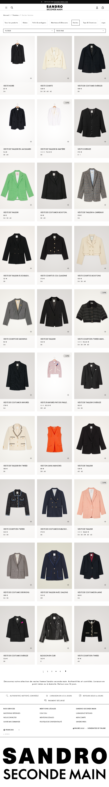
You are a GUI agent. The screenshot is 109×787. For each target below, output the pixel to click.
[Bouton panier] (103, 8)
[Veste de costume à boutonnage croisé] (54, 192)
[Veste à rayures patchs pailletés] (54, 382)
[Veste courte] (54, 65)
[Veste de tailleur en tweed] (17, 445)
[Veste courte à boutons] (91, 255)
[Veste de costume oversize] (91, 65)
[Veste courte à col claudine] (54, 255)
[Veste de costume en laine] (91, 572)
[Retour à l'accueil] (54, 8)
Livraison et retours (84, 713)
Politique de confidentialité (51, 722)
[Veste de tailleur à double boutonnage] (17, 255)
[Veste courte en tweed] (17, 508)
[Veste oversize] (91, 128)
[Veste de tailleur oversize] (91, 382)
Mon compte (81, 717)
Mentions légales (47, 717)
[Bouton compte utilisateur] (97, 8)
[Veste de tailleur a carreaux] (91, 192)
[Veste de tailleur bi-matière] (54, 128)
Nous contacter (9, 717)
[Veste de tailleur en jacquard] (17, 128)
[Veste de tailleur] (17, 192)
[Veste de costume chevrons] (17, 572)
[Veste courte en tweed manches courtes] (91, 318)
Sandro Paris (81, 722)
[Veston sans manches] (54, 445)
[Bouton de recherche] (12, 8)
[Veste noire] (17, 65)
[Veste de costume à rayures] (17, 382)
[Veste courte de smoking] (17, 318)
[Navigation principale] (6, 8)
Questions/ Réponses (11, 713)
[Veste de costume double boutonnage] (54, 508)
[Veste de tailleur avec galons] (54, 572)
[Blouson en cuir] (54, 635)
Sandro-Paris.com (61, 2)
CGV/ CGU (43, 713)
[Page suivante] (66, 671)
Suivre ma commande (11, 722)
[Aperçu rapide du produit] (31, 78)
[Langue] (14, 730)
